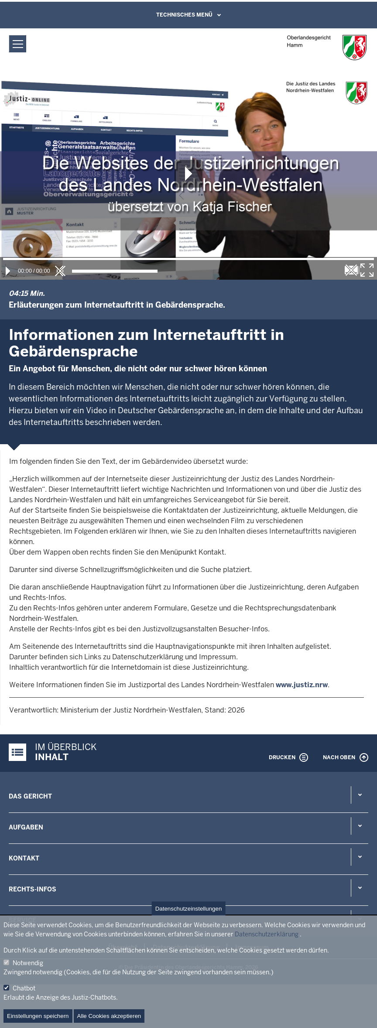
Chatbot (24, 988)
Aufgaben (26, 827)
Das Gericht (30, 796)
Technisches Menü (184, 14)
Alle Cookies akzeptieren (109, 1016)
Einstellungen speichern (38, 1016)
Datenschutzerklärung (266, 934)
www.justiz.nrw (302, 684)
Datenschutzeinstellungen (188, 908)
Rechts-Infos (32, 889)
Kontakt (24, 858)
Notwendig (28, 963)
